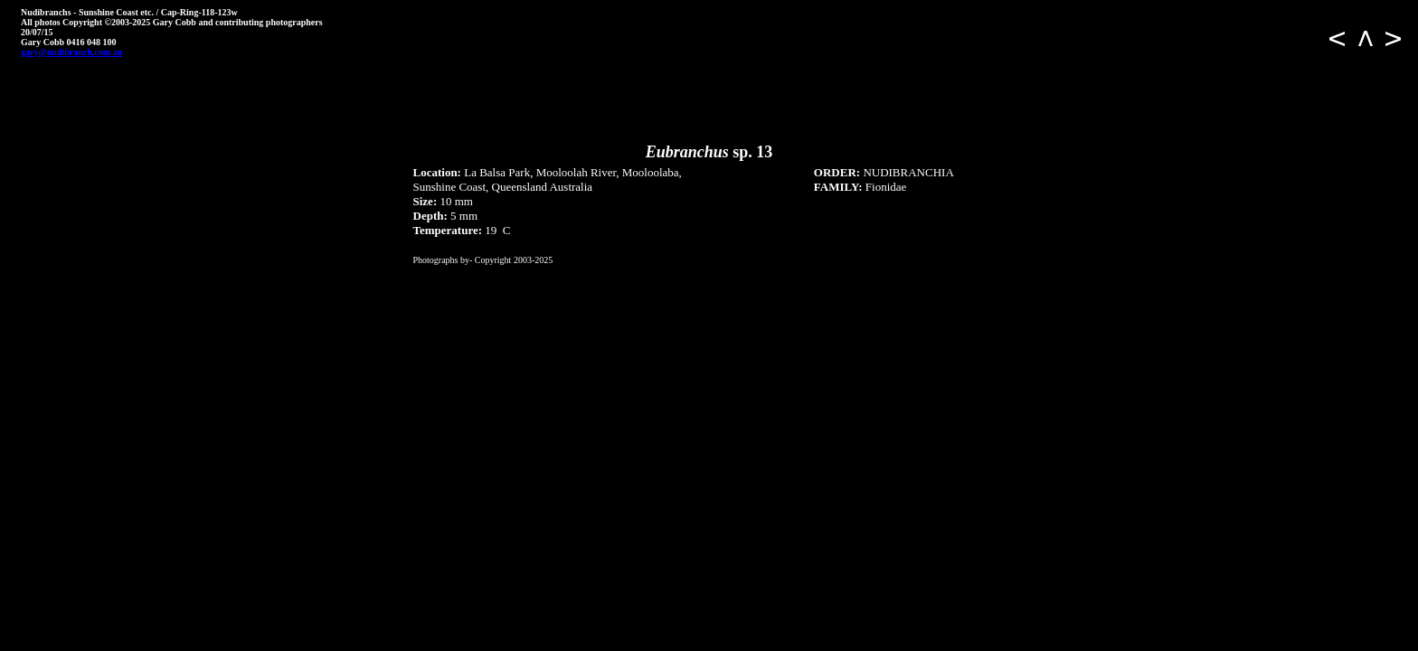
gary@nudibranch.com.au (71, 52)
